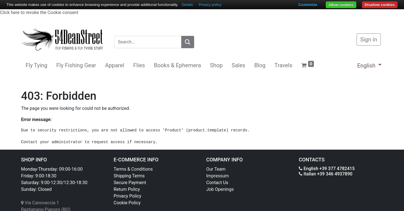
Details (187, 5)
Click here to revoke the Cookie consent (39, 12)
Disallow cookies (380, 5)
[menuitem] (36, 65)
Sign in (368, 39)
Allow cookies (341, 5)
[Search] (187, 42)
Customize (307, 5)
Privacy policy (210, 5)
